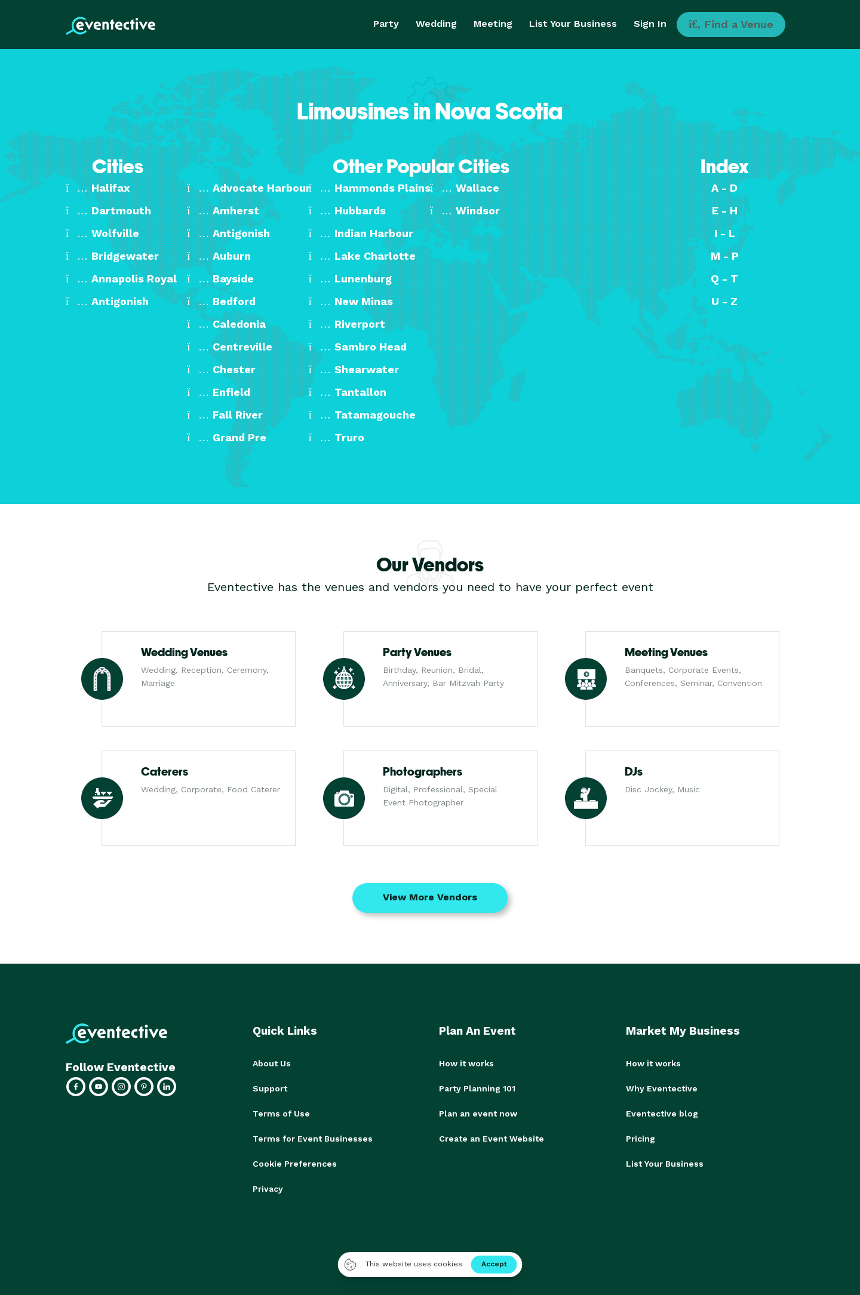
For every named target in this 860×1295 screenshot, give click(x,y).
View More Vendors (430, 897)
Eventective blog (662, 1113)
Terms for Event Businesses (313, 1138)
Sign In (650, 23)
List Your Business (573, 23)
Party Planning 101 (477, 1088)
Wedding (436, 23)
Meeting (493, 23)
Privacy (268, 1189)
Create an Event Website (491, 1138)
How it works (466, 1063)
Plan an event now (478, 1113)
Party (386, 23)
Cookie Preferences (295, 1163)
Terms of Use (281, 1113)
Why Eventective (662, 1088)
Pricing (640, 1138)
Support (270, 1088)
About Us (272, 1063)
